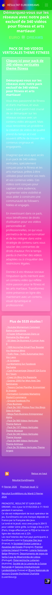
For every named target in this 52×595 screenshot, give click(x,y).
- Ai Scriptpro (12, 360)
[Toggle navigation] (46, 5)
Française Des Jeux (32, 540)
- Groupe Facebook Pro (18, 400)
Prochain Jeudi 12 (29, 486)
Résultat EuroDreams (23, 480)
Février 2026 (10, 486)
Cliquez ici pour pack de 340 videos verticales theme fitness (25, 64)
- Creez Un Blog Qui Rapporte (21, 377)
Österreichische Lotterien (26, 560)
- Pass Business (14, 403)
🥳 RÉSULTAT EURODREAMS (20, 5)
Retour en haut (39, 473)
